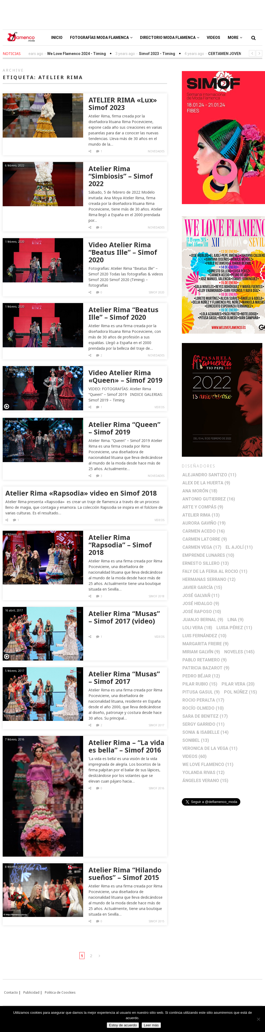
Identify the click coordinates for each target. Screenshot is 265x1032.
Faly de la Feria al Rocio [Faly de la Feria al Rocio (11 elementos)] (214, 571)
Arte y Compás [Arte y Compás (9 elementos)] (202, 507)
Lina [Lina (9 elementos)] (235, 619)
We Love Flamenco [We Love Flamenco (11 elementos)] (207, 764)
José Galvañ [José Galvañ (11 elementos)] (200, 595)
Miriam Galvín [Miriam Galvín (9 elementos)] (201, 651)
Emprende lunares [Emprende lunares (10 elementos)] (208, 555)
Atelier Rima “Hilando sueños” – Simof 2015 (125, 873)
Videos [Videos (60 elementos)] (194, 756)
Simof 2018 (156, 596)
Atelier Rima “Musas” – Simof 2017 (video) (124, 617)
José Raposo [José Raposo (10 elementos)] (201, 611)
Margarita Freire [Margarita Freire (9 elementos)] (205, 643)
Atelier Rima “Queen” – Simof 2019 (124, 428)
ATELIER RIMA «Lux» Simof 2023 (123, 103)
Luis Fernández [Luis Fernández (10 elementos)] (204, 635)
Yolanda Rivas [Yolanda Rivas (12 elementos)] (203, 772)
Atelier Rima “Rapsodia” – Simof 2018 (120, 545)
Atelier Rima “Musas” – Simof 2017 (124, 677)
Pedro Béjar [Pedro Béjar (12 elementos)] (201, 676)
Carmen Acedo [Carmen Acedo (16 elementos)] (203, 531)
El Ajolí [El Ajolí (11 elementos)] (239, 547)
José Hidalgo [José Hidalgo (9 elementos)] (200, 603)
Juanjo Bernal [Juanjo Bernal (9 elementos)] (202, 619)
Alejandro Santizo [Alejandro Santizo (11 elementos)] (209, 474)
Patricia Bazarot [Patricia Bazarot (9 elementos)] (205, 667)
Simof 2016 (156, 788)
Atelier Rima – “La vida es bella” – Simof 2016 (126, 746)
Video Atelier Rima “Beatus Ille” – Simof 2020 (123, 252)
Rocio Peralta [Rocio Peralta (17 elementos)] (203, 700)
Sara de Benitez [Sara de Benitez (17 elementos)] (205, 716)
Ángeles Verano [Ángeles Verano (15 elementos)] (205, 780)
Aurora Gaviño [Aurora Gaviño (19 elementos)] (204, 523)
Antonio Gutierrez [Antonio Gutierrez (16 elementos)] (208, 499)
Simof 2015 (156, 921)
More (235, 37)
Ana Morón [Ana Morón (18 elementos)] (199, 490)
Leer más (151, 1025)
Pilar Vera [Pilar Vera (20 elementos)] (238, 684)
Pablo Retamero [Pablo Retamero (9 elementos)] (204, 659)
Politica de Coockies (60, 992)
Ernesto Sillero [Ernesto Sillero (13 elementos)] (205, 563)
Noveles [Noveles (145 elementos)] (239, 651)
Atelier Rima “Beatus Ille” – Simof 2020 (124, 313)
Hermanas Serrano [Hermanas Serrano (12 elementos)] (208, 579)
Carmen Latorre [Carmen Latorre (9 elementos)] (204, 539)
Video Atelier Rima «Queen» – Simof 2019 (125, 376)
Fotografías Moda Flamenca (101, 37)
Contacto (11, 992)
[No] (258, 1019)
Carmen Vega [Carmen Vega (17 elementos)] (201, 547)
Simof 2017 (156, 725)
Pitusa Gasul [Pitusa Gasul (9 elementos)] (201, 692)
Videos (213, 37)
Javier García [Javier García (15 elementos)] (202, 587)
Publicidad (31, 992)
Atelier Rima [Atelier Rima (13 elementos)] (201, 515)
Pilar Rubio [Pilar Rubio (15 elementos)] (199, 684)
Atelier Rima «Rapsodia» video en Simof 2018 (81, 492)
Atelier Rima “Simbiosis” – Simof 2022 (121, 176)
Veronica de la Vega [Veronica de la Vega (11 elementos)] (209, 748)
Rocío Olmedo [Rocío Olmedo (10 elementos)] (203, 708)
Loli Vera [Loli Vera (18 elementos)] (197, 627)
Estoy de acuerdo (123, 1025)
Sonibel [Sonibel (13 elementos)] (195, 740)
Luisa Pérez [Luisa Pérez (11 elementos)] (234, 627)
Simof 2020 (156, 292)
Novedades (156, 151)
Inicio (56, 37)
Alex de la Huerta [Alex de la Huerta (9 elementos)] (206, 482)
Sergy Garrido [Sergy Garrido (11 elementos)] (203, 724)
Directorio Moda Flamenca (169, 37)
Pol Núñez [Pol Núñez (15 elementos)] (240, 692)
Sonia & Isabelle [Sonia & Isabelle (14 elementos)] (205, 732)
